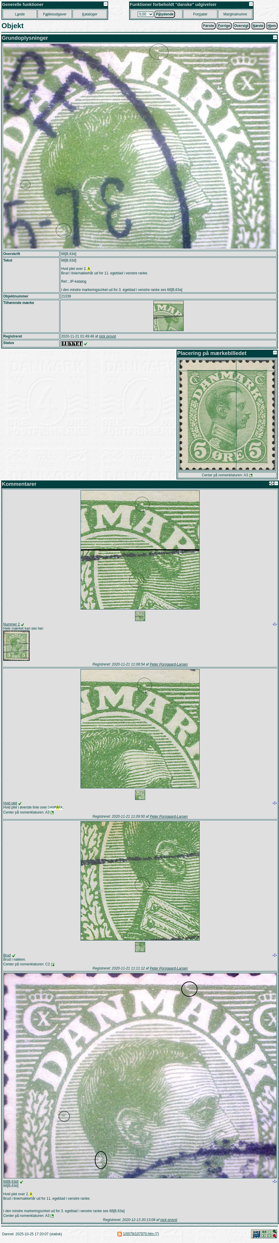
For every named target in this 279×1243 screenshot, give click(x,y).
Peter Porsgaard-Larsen (169, 665)
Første (208, 26)
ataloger (89, 14)
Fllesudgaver (54, 14)
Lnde (20, 14)
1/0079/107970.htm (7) (141, 1236)
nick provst (107, 337)
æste (258, 26)
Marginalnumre (235, 14)
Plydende (165, 14)
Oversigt (241, 26)
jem (271, 26)
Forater (200, 14)
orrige (224, 26)
